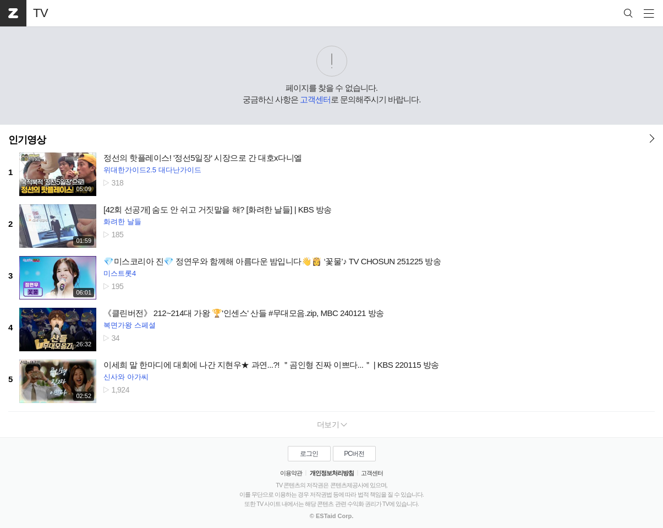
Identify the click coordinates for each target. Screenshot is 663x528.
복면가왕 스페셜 (129, 325)
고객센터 (315, 99)
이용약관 (291, 473)
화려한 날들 (122, 221)
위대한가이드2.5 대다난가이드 (152, 170)
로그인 (309, 454)
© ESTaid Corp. (331, 516)
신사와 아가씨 (126, 377)
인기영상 (27, 139)
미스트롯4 (119, 273)
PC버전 (354, 454)
